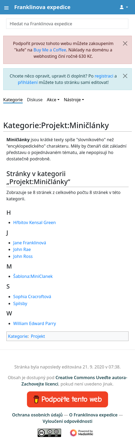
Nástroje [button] (72, 100)
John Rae (22, 249)
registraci (104, 76)
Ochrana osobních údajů (37, 415)
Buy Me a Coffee (50, 50)
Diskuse (35, 100)
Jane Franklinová (29, 243)
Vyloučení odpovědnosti (67, 421)
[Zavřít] (125, 43)
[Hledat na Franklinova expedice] (67, 24)
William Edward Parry (34, 323)
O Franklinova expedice (93, 415)
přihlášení (28, 82)
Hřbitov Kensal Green (34, 222)
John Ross (23, 256)
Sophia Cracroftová (32, 296)
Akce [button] (51, 100)
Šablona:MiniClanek (33, 276)
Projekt (38, 336)
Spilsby (20, 303)
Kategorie (13, 100)
